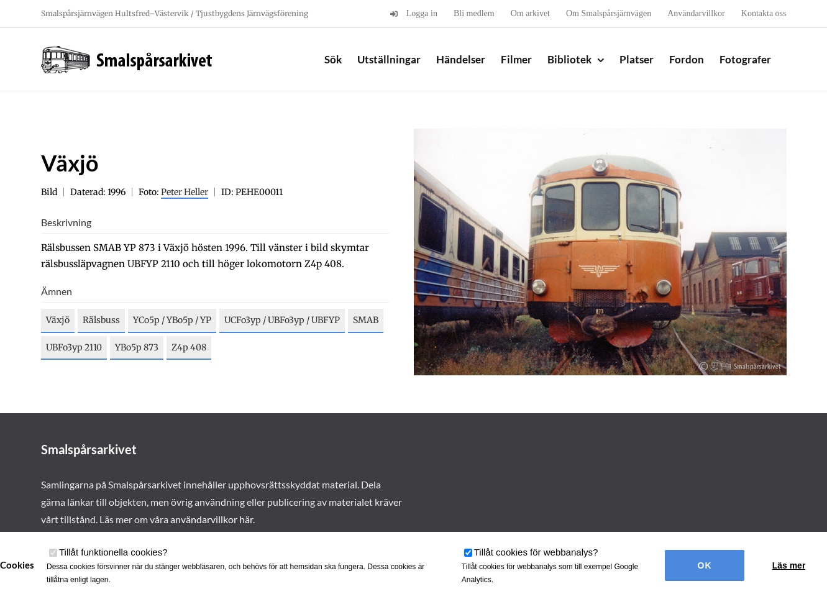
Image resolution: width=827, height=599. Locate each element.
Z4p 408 (188, 347)
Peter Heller (184, 192)
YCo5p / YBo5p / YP (172, 320)
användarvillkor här (211, 519)
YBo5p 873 (136, 347)
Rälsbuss (101, 320)
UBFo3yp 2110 (74, 347)
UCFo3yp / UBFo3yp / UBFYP (282, 320)
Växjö (58, 320)
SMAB (365, 320)
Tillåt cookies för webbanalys (536, 552)
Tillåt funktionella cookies (113, 552)
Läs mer (789, 565)
